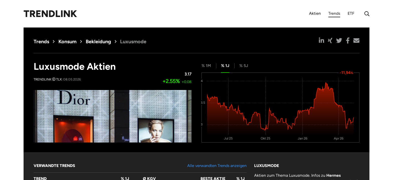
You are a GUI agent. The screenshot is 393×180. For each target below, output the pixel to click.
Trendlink (50, 14)
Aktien (315, 13)
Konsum (67, 41)
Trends (334, 14)
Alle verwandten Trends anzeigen (217, 165)
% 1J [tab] (225, 65)
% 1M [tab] (206, 65)
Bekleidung (98, 41)
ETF (351, 13)
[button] (321, 41)
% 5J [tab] (243, 65)
